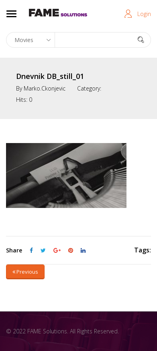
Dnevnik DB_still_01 (50, 76)
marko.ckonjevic (44, 88)
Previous (25, 271)
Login (144, 14)
